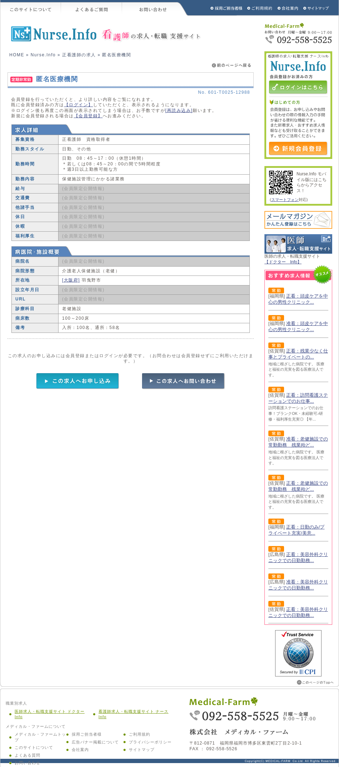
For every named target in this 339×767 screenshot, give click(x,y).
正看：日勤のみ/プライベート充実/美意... (296, 530)
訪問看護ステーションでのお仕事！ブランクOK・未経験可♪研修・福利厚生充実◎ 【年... (295, 413)
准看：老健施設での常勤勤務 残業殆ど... (298, 442)
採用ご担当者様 (217, 8)
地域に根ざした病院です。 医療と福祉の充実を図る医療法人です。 (296, 369)
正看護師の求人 (79, 54)
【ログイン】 (78, 104)
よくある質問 (27, 755)
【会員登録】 (88, 115)
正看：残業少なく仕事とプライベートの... (298, 354)
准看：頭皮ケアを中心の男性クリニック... (298, 326)
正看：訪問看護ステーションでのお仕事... (298, 398)
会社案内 (80, 749)
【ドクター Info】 (283, 261)
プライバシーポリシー (150, 742)
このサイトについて (30, 8)
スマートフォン (285, 199)
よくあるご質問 (91, 8)
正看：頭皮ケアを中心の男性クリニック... (298, 299)
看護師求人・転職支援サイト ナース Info (133, 714)
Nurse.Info (43, 54)
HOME (16, 54)
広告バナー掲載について (95, 742)
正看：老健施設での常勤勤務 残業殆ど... (298, 486)
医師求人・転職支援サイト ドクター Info (50, 714)
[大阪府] (71, 280)
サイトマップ (316, 8)
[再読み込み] (179, 110)
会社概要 (288, 8)
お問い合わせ (155, 8)
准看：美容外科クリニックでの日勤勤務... (298, 585)
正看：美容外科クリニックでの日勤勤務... (298, 557)
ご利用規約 (260, 8)
